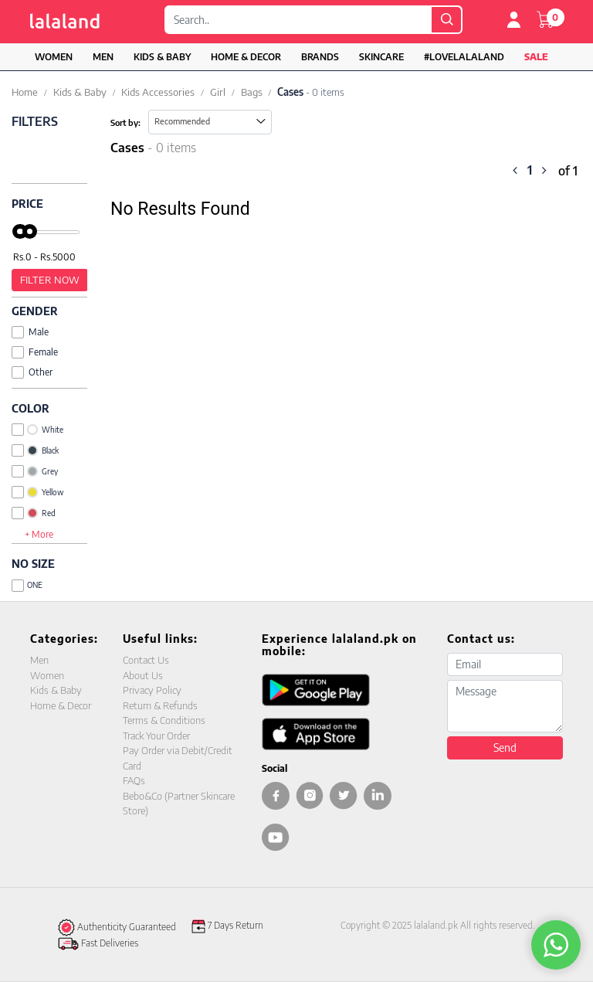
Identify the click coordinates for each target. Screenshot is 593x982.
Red (34, 513)
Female (35, 352)
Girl (217, 92)
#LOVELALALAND (464, 57)
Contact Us (146, 660)
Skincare (381, 57)
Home (25, 92)
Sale (536, 57)
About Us (143, 675)
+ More (39, 534)
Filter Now (50, 280)
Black (35, 450)
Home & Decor (246, 57)
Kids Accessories (158, 92)
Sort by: (125, 122)
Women (54, 57)
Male (30, 332)
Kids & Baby (162, 57)
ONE (27, 585)
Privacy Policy (152, 690)
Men (103, 57)
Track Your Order (156, 735)
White (37, 429)
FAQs (134, 780)
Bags (252, 92)
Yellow (37, 492)
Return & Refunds (160, 705)
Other (32, 372)
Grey (35, 471)
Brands (320, 57)
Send (505, 747)
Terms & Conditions (164, 720)
